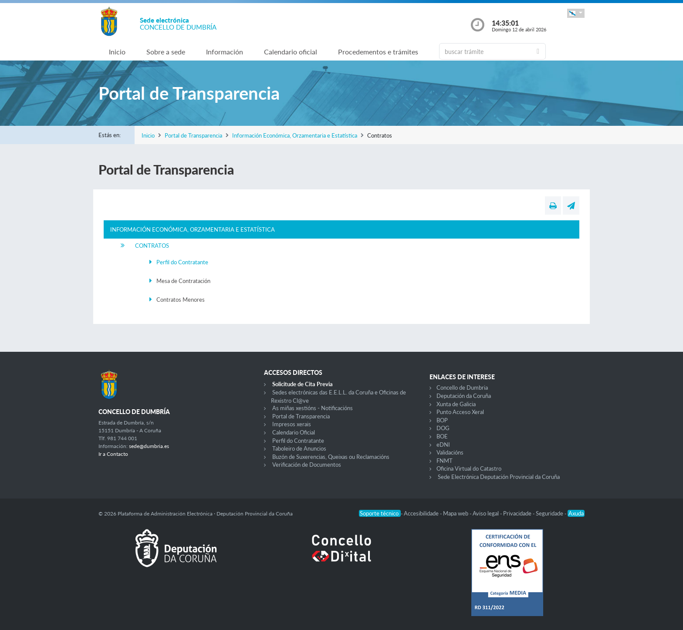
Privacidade (518, 513)
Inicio (117, 51)
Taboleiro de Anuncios (299, 448)
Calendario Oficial (293, 432)
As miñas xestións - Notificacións (312, 407)
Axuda (576, 513)
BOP (442, 420)
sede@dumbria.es (149, 446)
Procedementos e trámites (378, 51)
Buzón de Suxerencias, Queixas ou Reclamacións (330, 456)
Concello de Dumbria (462, 387)
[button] (576, 13)
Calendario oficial (290, 51)
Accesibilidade (422, 513)
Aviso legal (486, 513)
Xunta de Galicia (456, 404)
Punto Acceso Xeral (460, 411)
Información (224, 51)
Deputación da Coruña (463, 395)
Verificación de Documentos (306, 464)
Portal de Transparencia (193, 135)
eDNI (443, 444)
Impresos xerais (291, 424)
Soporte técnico (380, 513)
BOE (442, 436)
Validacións (449, 452)
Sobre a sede (165, 51)
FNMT (444, 460)
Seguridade (550, 513)
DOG (443, 427)
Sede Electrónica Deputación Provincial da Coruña (499, 476)
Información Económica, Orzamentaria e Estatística (294, 135)
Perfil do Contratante (182, 262)
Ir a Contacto (113, 454)
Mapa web (456, 513)
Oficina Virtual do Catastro (468, 468)
